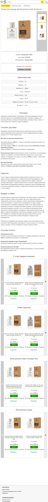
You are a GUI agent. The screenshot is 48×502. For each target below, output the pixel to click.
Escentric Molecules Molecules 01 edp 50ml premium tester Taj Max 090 (14, 438)
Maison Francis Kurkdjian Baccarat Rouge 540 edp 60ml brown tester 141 (34, 284)
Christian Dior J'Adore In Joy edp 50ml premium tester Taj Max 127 (34, 385)
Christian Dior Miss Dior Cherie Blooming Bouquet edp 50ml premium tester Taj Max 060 (14, 386)
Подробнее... (14, 298)
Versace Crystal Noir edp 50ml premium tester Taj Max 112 (34, 437)
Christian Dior (29, 60)
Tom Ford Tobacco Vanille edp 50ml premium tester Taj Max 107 (13, 283)
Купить (14, 293)
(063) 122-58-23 (5, 489)
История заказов (6, 499)
